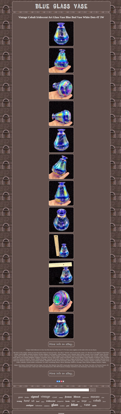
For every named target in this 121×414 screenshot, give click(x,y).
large (84, 401)
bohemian (38, 406)
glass (54, 405)
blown (77, 396)
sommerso (46, 406)
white (81, 406)
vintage (45, 396)
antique (30, 405)
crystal (54, 397)
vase (87, 405)
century (61, 397)
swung (19, 401)
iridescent (50, 401)
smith (94, 406)
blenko (27, 397)
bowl (37, 401)
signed (35, 396)
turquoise (60, 401)
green (20, 397)
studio (90, 401)
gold (67, 406)
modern (62, 406)
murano (95, 396)
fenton (68, 396)
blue (74, 405)
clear (102, 397)
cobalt (97, 400)
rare (73, 401)
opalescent (85, 397)
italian (42, 401)
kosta (68, 401)
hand (26, 400)
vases (78, 401)
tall (32, 401)
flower (104, 401)
